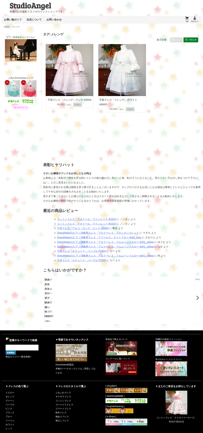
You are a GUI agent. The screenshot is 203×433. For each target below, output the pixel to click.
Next (197, 279)
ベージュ (10, 413)
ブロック (192, 40)
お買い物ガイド (13, 19)
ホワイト (10, 417)
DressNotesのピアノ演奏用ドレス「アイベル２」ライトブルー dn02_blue (99, 237)
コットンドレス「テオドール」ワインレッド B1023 (86, 219)
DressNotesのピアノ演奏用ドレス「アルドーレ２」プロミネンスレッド (98, 232)
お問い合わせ (54, 19)
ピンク (9, 401)
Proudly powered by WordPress (146, 429)
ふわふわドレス (63, 385)
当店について (34, 19)
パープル (10, 397)
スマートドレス (63, 401)
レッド (9, 421)
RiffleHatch (186, 429)
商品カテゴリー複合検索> (18, 349)
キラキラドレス (63, 389)
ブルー (9, 409)
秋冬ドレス (61, 405)
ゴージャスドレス (64, 397)
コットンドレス (63, 393)
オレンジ (10, 389)
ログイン (195, 21)
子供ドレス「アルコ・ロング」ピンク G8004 (82, 228)
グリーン (10, 393)
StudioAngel (30, 5)
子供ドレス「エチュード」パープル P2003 (81, 251)
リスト (178, 40)
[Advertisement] (98, 136)
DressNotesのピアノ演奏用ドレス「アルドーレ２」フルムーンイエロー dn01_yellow (105, 242)
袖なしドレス (62, 413)
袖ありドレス (62, 409)
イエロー (10, 385)
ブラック (10, 405)
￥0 (186, 21)
